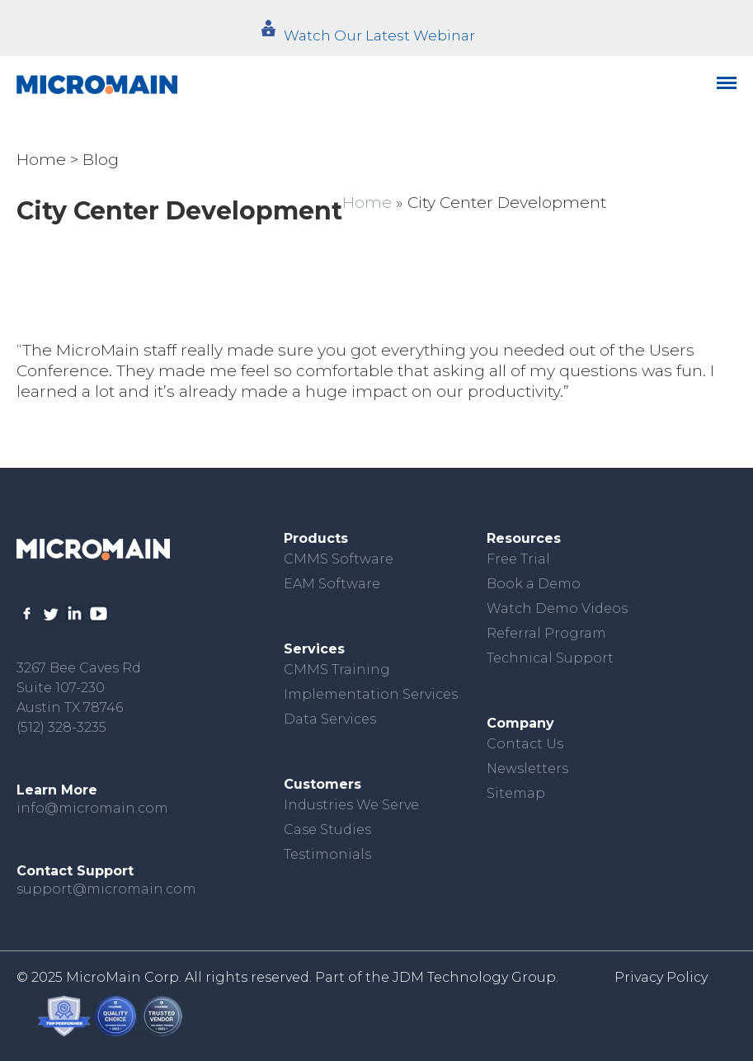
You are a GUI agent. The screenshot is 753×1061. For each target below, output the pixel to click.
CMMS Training (337, 669)
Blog (100, 159)
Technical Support (550, 658)
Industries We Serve (351, 805)
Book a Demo (534, 584)
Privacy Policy (661, 977)
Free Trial (518, 559)
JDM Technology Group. (475, 977)
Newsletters (527, 768)
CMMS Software (338, 559)
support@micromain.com (106, 889)
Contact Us (525, 744)
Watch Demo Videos (557, 608)
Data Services (330, 719)
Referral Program (546, 633)
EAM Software (332, 584)
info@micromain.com (92, 808)
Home (41, 159)
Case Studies (327, 829)
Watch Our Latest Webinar (379, 35)
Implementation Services (371, 694)
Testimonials (327, 854)
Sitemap (516, 793)
